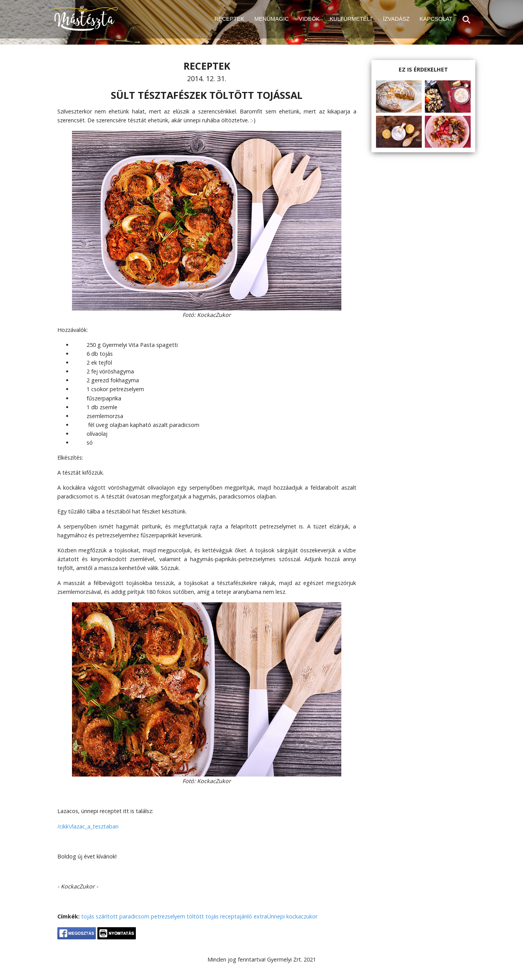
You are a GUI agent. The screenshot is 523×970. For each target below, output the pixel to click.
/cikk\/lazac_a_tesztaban (88, 826)
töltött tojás (203, 916)
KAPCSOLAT (435, 19)
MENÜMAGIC (271, 19)
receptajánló (236, 916)
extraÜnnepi (269, 916)
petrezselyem (168, 916)
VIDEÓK (309, 19)
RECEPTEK (229, 19)
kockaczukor (301, 916)
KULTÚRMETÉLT (351, 19)
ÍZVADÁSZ (396, 19)
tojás (87, 916)
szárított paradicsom (122, 916)
